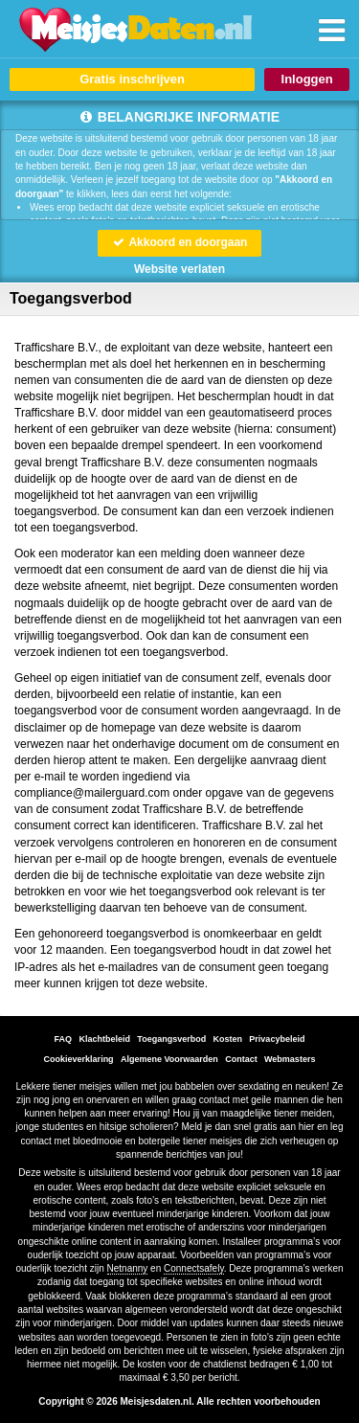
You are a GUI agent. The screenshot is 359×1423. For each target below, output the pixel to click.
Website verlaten (179, 269)
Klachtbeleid (104, 1039)
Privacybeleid (276, 1039)
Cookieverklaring (79, 1059)
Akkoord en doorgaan (180, 242)
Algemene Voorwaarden (169, 1059)
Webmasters (289, 1059)
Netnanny (127, 1268)
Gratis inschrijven (132, 79)
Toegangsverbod (171, 1039)
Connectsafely (194, 1268)
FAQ (64, 1039)
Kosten (228, 1039)
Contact (241, 1059)
